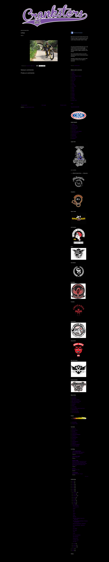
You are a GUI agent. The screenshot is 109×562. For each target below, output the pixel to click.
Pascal (73, 93)
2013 (73, 487)
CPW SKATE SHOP (76, 456)
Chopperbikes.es (75, 441)
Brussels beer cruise (75, 469)
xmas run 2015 (74, 128)
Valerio (73, 90)
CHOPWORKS (75, 472)
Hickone (74, 468)
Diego (74, 515)
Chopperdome (74, 433)
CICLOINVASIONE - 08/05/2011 (79, 525)
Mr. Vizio (73, 77)
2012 (73, 489)
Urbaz (73, 83)
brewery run (74, 134)
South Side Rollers (75, 411)
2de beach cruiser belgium (77, 131)
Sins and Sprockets (75, 412)
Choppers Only (74, 423)
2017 (73, 481)
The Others (74, 396)
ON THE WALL (76, 536)
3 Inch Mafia (74, 406)
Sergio (73, 73)
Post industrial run (75, 132)
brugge (73, 124)
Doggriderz (74, 443)
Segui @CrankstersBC (75, 106)
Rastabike (74, 404)
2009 (73, 550)
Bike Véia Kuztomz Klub (76, 401)
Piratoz (73, 405)
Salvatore (73, 74)
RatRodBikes (74, 422)
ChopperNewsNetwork (76, 434)
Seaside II (74, 138)
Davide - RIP (74, 100)
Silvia (73, 87)
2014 (73, 486)
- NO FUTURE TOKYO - (76, 451)
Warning (74, 516)
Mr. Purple (74, 78)
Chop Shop (74, 438)
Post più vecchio (63, 105)
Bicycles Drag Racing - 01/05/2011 (79, 523)
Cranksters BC (77, 65)
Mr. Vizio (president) (76, 535)
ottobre (74, 494)
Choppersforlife (75, 437)
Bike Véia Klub (75, 505)
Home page (44, 105)
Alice (74, 511)
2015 (73, 484)
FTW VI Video (74, 137)
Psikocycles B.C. (76, 506)
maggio (74, 502)
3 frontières (74, 129)
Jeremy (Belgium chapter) (76, 76)
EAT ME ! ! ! (75, 541)
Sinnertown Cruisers (75, 402)
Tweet (72, 103)
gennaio (74, 546)
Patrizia (73, 71)
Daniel (73, 97)
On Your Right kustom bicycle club (78, 408)
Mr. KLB (73, 80)
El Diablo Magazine (75, 445)
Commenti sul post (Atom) (29, 107)
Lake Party (74, 135)
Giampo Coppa (75, 460)
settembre (75, 495)
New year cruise (75, 127)
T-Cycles (73, 440)
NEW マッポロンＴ (75, 457)
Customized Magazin (76, 444)
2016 (73, 482)
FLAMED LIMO (76, 539)
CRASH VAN (75, 538)
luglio (74, 498)
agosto (74, 497)
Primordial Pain (75, 430)
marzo (74, 543)
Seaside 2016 (74, 125)
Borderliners (74, 398)
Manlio (73, 88)
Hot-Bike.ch (74, 435)
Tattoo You (74, 428)
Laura (73, 81)
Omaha (73, 94)
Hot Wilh (73, 98)
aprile (74, 503)
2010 (73, 548)
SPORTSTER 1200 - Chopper (77, 473)
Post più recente (24, 105)
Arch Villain (74, 86)
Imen (74, 510)
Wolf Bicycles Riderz (75, 399)
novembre (75, 492)
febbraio (74, 545)
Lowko (73, 91)
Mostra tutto (86, 476)
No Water (73, 431)
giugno (74, 500)
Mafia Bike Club (75, 409)
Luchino (73, 84)
